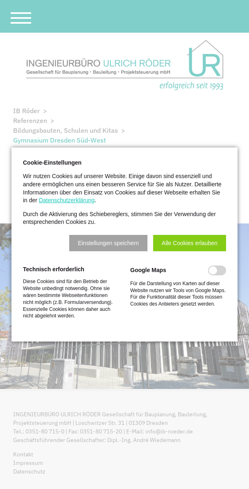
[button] (108, 243)
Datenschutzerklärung (67, 200)
